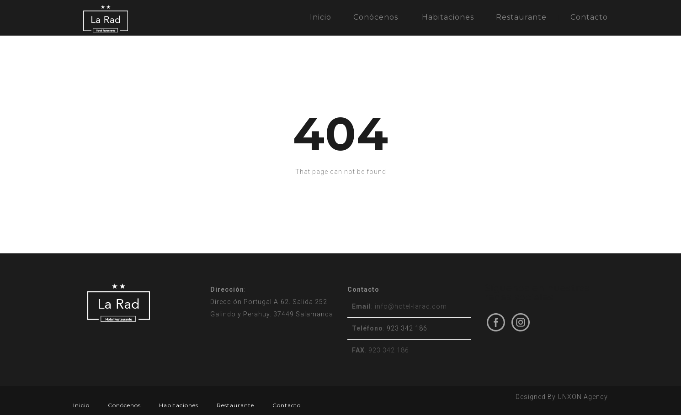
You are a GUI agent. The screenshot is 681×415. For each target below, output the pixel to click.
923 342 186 (407, 328)
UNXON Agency (583, 396)
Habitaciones (448, 17)
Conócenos (375, 17)
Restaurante (521, 17)
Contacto (589, 17)
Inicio (320, 17)
